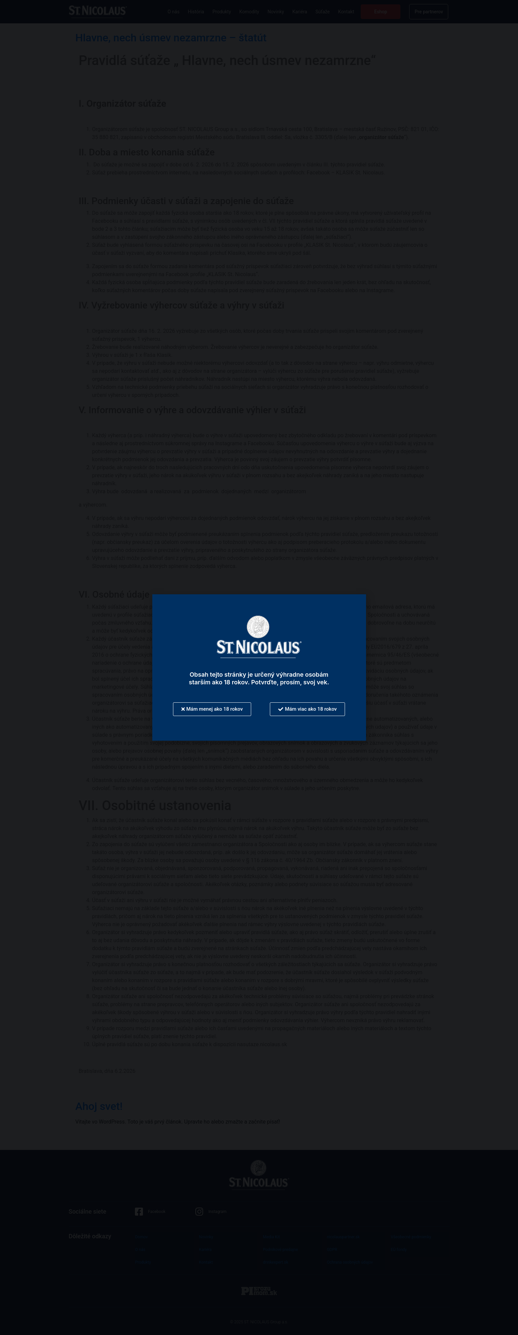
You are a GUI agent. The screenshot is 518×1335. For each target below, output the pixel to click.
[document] (259, 667)
